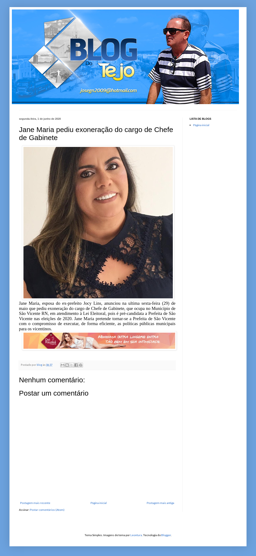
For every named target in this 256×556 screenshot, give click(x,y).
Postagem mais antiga (160, 503)
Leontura (136, 535)
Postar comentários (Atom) (47, 510)
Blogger (166, 535)
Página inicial (99, 503)
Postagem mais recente (35, 503)
